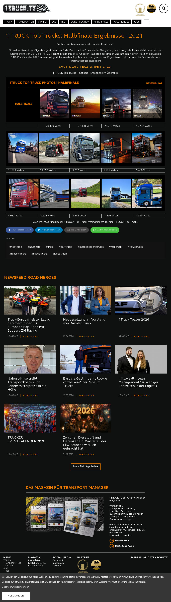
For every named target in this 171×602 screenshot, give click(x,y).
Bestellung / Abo (124, 546)
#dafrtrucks (65, 247)
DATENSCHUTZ (157, 557)
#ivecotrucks (59, 254)
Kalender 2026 (35, 566)
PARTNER (83, 557)
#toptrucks (15, 247)
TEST (64, 22)
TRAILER (42, 22)
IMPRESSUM (138, 557)
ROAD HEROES (121, 22)
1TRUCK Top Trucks (126, 222)
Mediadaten (122, 540)
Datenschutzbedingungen (15, 587)
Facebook (58, 560)
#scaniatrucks (39, 254)
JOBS (137, 22)
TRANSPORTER (25, 22)
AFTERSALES (101, 22)
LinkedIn (57, 566)
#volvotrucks (135, 247)
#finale (49, 247)
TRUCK (8, 22)
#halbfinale (33, 247)
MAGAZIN (34, 557)
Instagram (58, 563)
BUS (54, 22)
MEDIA (7, 557)
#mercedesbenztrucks (90, 247)
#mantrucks (116, 247)
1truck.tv (73, 54)
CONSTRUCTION (80, 22)
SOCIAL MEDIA (62, 557)
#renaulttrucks (17, 254)
